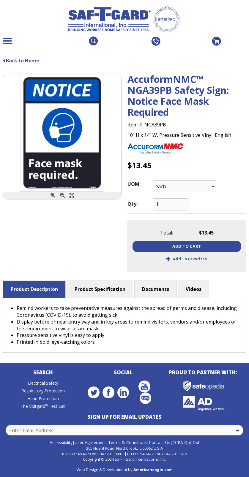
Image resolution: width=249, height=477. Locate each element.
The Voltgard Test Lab (43, 406)
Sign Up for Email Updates (124, 416)
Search (43, 372)
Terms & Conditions (127, 442)
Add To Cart (186, 246)
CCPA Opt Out (186, 442)
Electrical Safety (43, 383)
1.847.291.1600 (109, 454)
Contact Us (159, 442)
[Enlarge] (72, 195)
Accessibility (61, 442)
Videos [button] (193, 289)
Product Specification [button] (100, 289)
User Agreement (90, 442)
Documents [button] (155, 289)
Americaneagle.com (153, 469)
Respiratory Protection (43, 391)
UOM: (134, 184)
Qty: (132, 204)
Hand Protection (43, 398)
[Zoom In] (53, 195)
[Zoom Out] (62, 195)
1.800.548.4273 (78, 454)
